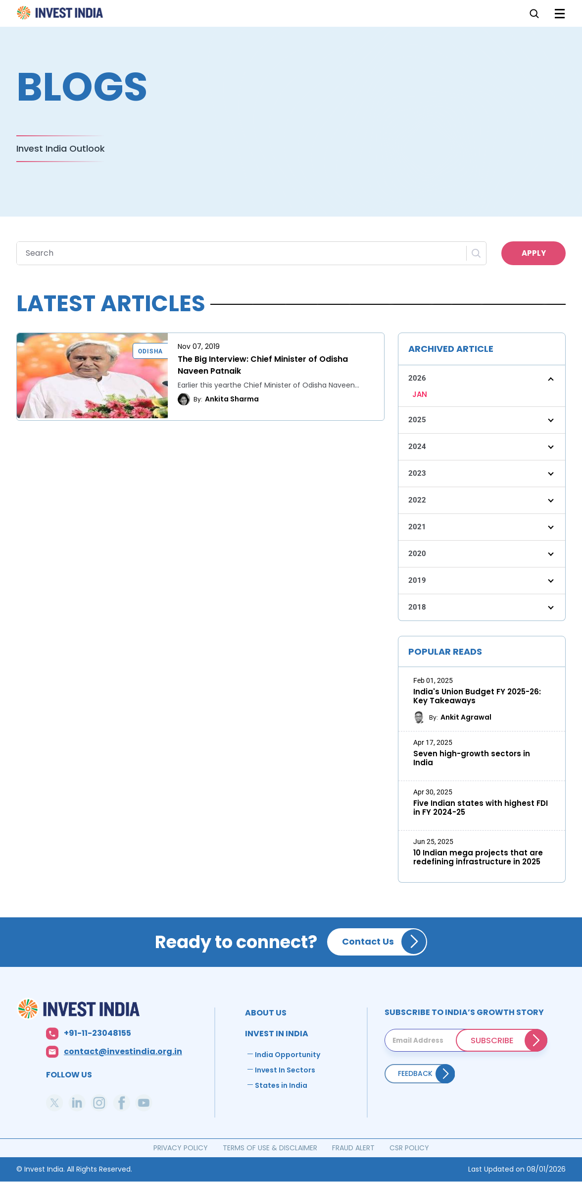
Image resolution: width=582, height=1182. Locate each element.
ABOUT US (266, 1012)
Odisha (150, 351)
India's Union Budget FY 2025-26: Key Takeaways (477, 696)
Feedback (415, 1073)
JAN (419, 394)
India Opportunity (287, 1055)
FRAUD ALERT (353, 1148)
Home (60, 15)
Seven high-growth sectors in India (471, 758)
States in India (281, 1085)
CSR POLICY (409, 1148)
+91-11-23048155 (97, 1033)
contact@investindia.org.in (123, 1052)
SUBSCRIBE (492, 1040)
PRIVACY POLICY (180, 1148)
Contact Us (368, 941)
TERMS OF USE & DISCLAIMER (270, 1148)
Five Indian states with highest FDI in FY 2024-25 (480, 808)
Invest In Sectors (285, 1070)
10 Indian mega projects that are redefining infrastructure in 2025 (478, 857)
